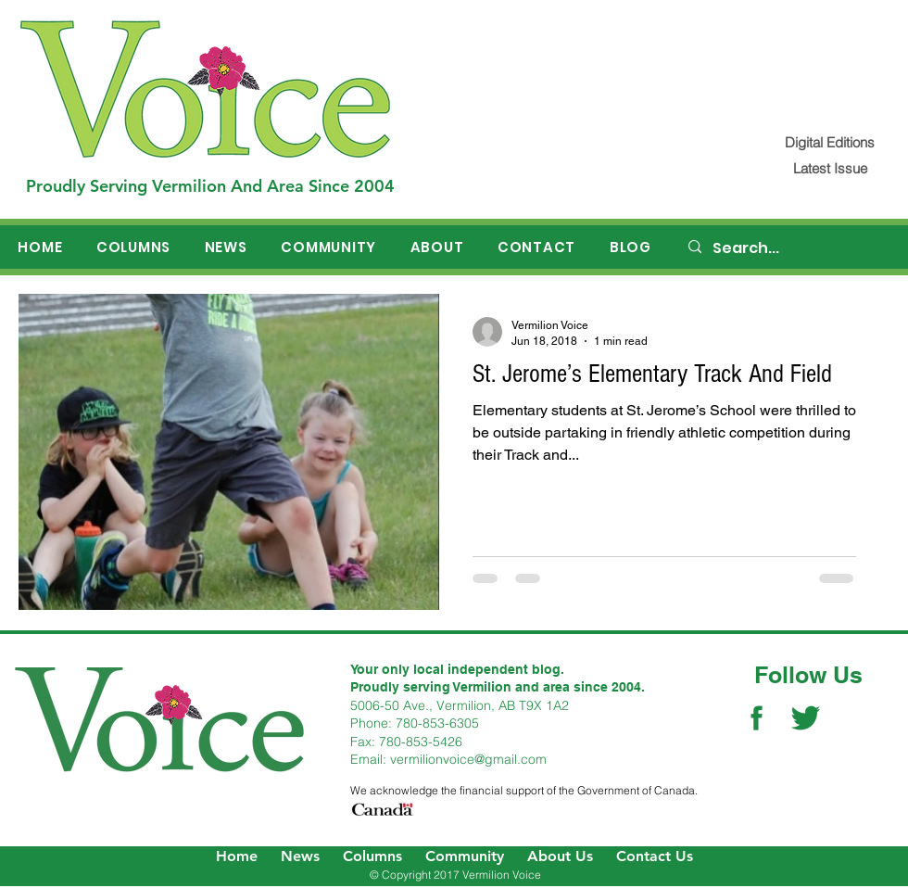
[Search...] (788, 248)
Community (464, 856)
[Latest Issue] (830, 168)
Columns (372, 856)
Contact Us (654, 856)
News (300, 856)
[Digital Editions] (830, 142)
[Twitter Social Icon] (806, 718)
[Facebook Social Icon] (756, 718)
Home (237, 856)
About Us (560, 856)
